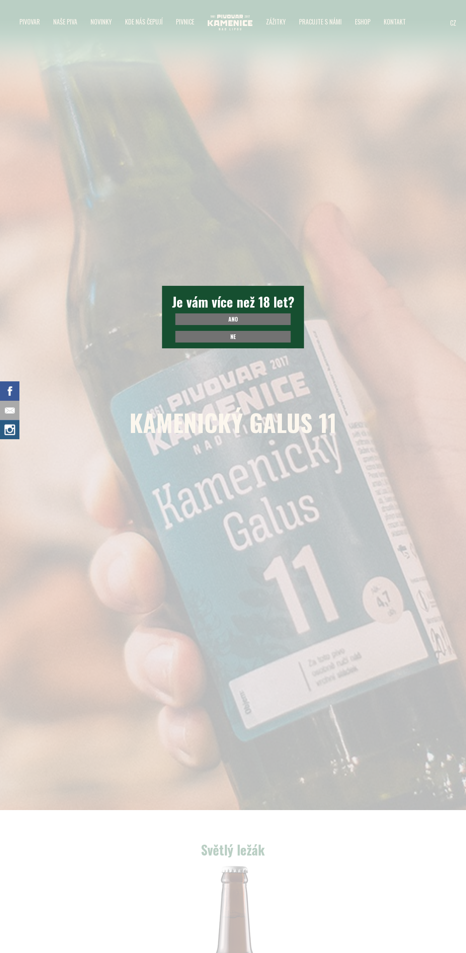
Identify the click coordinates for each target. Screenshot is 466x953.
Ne (233, 336)
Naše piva (65, 21)
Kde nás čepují (144, 21)
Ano (233, 319)
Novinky (101, 21)
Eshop (362, 21)
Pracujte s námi (320, 21)
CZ (453, 23)
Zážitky (276, 21)
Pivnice (185, 21)
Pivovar (29, 21)
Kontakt (395, 21)
